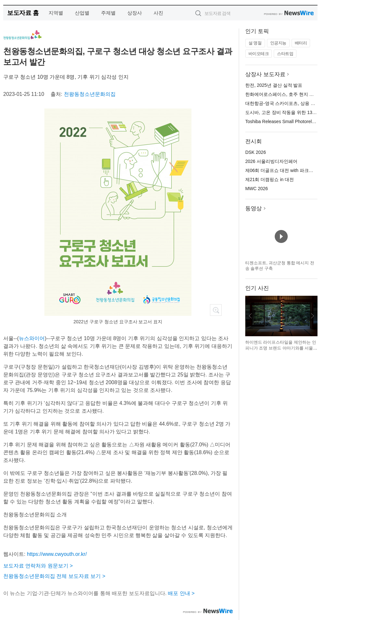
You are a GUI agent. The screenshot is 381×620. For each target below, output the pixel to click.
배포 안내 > (181, 593)
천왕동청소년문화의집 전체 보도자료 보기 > (54, 576)
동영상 (253, 208)
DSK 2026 (255, 152)
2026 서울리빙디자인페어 (271, 161)
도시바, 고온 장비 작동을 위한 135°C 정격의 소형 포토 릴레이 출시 (313, 112)
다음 (312, 316)
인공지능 (278, 42)
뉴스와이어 (32, 338)
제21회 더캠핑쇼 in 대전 (269, 179)
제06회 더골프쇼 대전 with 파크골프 (281, 170)
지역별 (56, 13)
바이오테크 (258, 53)
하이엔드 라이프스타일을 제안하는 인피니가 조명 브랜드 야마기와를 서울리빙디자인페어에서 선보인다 (281, 348)
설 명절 (255, 42)
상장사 (134, 13)
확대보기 (216, 310)
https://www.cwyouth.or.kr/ (57, 554)
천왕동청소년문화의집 (90, 94)
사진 (158, 13)
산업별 (82, 13)
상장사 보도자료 (265, 74)
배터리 (301, 42)
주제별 (108, 13)
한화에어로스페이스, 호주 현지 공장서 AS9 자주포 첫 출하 (304, 94)
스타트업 (285, 53)
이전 (250, 316)
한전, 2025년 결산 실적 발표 (274, 85)
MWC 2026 (256, 188)
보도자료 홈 (23, 12)
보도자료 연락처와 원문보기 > (38, 565)
